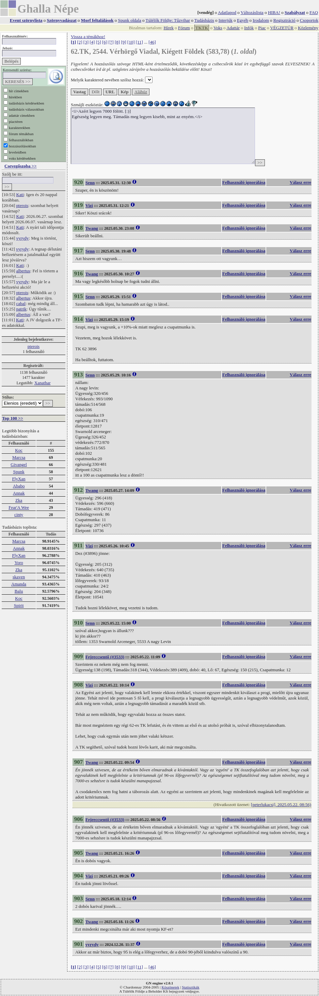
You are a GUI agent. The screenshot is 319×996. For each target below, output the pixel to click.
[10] (131, 42)
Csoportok (309, 20)
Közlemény (308, 27)
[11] (139, 42)
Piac (262, 27)
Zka (18, 500)
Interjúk (226, 20)
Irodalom (261, 20)
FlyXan (19, 478)
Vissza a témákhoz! (88, 36)
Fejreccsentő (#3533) (104, 656)
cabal (21, 303)
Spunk (18, 471)
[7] (111, 42)
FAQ (313, 12)
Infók (249, 27)
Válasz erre (300, 182)
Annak (19, 493)
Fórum (184, 27)
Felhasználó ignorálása (244, 182)
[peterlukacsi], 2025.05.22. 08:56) (281, 804)
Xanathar (42, 382)
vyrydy (22, 238)
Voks (217, 27)
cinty (18, 514)
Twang (91, 228)
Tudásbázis (204, 20)
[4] (92, 42)
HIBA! (274, 12)
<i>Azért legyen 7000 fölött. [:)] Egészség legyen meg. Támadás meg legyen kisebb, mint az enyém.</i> (163, 136)
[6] (104, 42)
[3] (86, 42)
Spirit (19, 605)
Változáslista (252, 12)
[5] (98, 42)
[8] (117, 42)
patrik (21, 308)
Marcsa (18, 457)
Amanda (18, 584)
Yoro (18, 562)
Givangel (19, 464)
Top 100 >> (12, 418)
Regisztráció (284, 20)
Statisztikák (190, 987)
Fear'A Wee (19, 507)
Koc (18, 450)
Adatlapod (227, 12)
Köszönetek (170, 987)
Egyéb (242, 20)
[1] (73, 42)
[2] (79, 42)
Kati (20, 194)
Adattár (233, 27)
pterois (22, 205)
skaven (19, 576)
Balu (19, 591)
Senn (90, 182)
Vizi (89, 205)
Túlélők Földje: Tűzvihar (168, 20)
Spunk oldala (129, 20)
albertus (23, 270)
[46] (152, 42)
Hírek (168, 27)
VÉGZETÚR (281, 27)
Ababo (19, 485)
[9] (123, 42)
